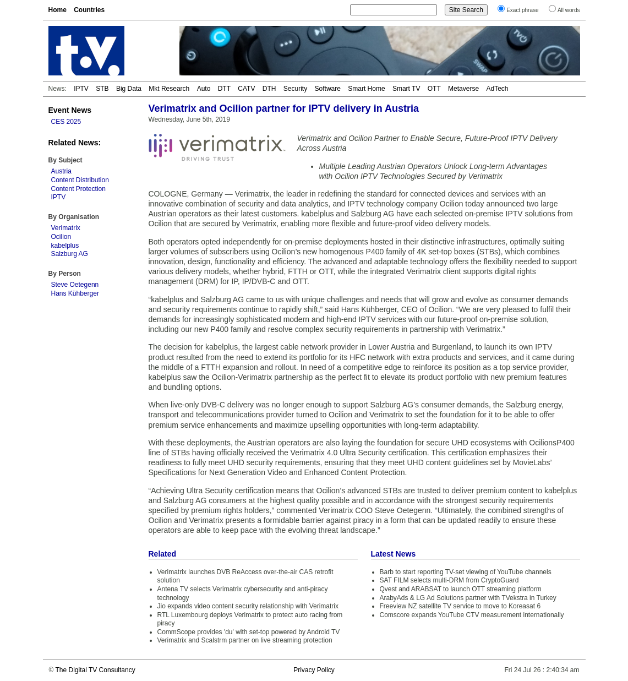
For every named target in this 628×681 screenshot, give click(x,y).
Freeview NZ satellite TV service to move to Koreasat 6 (460, 606)
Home (57, 10)
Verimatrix (65, 228)
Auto (204, 88)
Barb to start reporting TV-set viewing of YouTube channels (465, 572)
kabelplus (65, 245)
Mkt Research (169, 88)
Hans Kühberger (75, 293)
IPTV (81, 88)
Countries (89, 10)
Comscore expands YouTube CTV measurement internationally (472, 615)
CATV (246, 88)
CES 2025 (66, 122)
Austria (61, 171)
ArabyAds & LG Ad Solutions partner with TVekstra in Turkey (468, 598)
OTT (434, 88)
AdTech (497, 88)
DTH (269, 88)
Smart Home (366, 88)
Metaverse (463, 88)
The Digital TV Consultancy (95, 670)
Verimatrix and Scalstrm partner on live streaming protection (244, 640)
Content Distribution (80, 180)
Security (295, 88)
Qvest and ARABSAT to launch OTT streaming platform (461, 589)
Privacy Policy (314, 670)
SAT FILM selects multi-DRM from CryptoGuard (449, 580)
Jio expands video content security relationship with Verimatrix (248, 606)
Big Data (128, 88)
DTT (224, 88)
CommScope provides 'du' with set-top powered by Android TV (248, 632)
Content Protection (78, 189)
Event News (70, 110)
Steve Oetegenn (75, 284)
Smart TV (406, 88)
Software (328, 88)
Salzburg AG (69, 254)
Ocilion (61, 237)
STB (102, 88)
